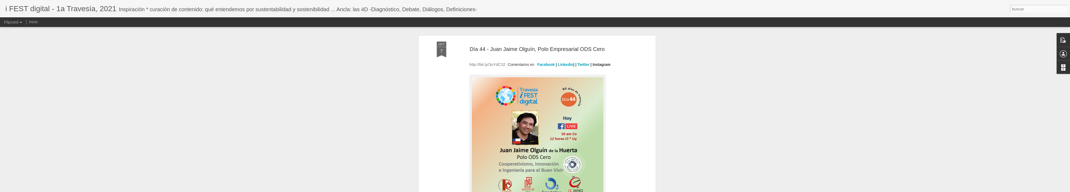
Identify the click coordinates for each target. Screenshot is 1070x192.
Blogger (556, 189)
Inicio (33, 22)
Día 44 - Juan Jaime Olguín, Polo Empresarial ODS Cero (537, 28)
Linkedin (566, 43)
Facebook (546, 43)
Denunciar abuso (574, 189)
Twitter (584, 43)
